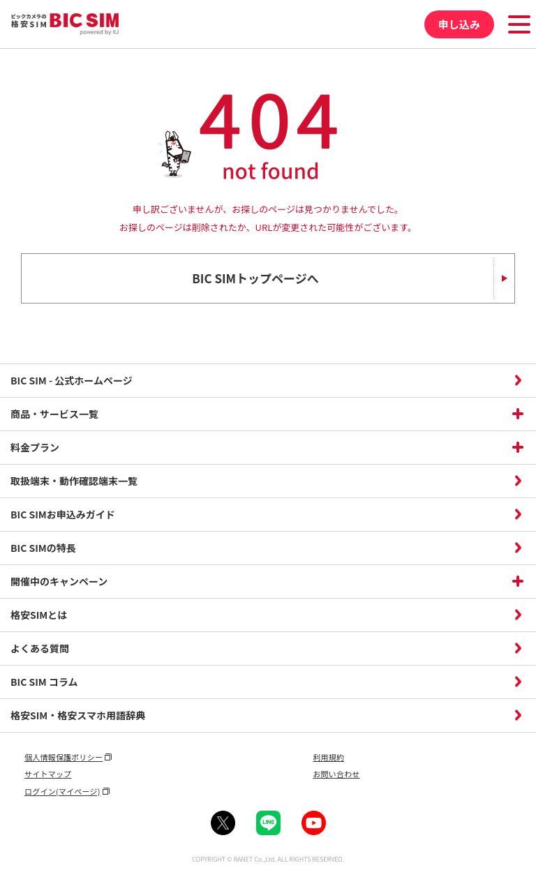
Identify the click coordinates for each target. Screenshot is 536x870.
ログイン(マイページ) (62, 791)
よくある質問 (39, 648)
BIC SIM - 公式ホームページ (71, 380)
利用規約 (328, 757)
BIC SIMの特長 (43, 548)
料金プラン (34, 447)
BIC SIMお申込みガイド (62, 514)
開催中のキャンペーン (58, 581)
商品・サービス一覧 (54, 414)
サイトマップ (47, 773)
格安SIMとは (38, 615)
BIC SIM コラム (44, 682)
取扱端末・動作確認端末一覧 (73, 481)
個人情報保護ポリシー (63, 757)
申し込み (459, 24)
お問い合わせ (336, 773)
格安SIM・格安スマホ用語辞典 (77, 715)
